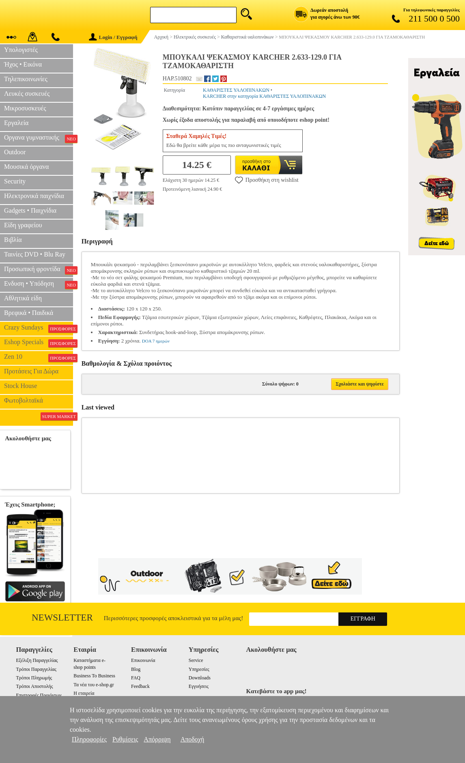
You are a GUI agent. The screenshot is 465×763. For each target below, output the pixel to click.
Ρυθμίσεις (125, 739)
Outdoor (15, 152)
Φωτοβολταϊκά (23, 400)
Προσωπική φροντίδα (38, 269)
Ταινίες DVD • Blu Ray (34, 254)
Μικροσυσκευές (25, 108)
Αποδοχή (193, 739)
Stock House (20, 385)
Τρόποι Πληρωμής (34, 678)
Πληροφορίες (89, 739)
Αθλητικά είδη (23, 298)
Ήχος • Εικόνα (23, 64)
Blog (135, 669)
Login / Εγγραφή (113, 37)
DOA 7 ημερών (156, 340)
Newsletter (62, 617)
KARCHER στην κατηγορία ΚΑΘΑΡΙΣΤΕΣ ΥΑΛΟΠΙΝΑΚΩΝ (264, 96)
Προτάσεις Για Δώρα (31, 371)
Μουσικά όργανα (26, 166)
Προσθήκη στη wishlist (267, 179)
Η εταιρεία (83, 693)
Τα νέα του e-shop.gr (93, 685)
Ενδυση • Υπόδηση (38, 284)
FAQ (135, 678)
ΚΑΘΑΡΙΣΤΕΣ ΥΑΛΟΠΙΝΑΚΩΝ (236, 90)
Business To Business (94, 676)
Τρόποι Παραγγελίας (36, 669)
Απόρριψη (157, 739)
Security (15, 181)
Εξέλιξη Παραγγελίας (37, 660)
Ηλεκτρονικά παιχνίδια (34, 195)
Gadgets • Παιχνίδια (30, 210)
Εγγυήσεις (199, 686)
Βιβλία (13, 239)
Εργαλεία (16, 122)
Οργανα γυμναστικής (38, 138)
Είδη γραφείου (23, 225)
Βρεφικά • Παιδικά (28, 312)
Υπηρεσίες (199, 669)
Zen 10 (38, 357)
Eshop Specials (38, 342)
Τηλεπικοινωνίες (25, 78)
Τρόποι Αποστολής (34, 686)
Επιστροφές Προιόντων (39, 695)
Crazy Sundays (38, 328)
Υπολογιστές (21, 49)
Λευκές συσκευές (27, 93)
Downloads (200, 678)
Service (196, 660)
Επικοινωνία (143, 660)
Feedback (140, 686)
